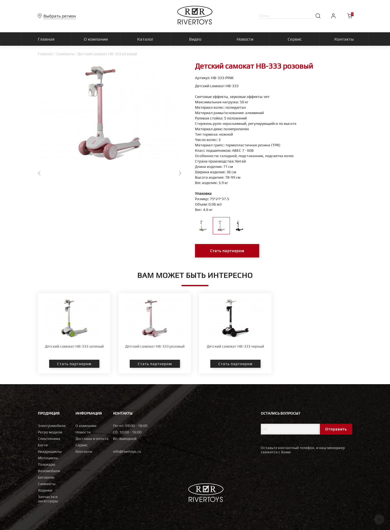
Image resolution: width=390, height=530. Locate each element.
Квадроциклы (50, 451)
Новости (83, 432)
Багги (43, 445)
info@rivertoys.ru (127, 451)
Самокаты (65, 54)
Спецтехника (49, 438)
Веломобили (49, 471)
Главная (45, 54)
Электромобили (52, 425)
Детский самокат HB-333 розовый (155, 346)
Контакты (83, 451)
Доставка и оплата (92, 438)
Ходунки (45, 490)
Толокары (46, 464)
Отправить (336, 429)
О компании (85, 425)
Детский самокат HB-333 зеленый (74, 346)
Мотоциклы (48, 458)
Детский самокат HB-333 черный (235, 346)
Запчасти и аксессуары (48, 498)
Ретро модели (50, 432)
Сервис (81, 445)
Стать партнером (227, 251)
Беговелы (46, 477)
